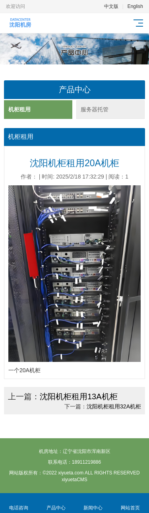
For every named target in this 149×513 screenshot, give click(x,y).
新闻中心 (93, 503)
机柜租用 (19, 109)
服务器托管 (94, 109)
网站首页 (130, 503)
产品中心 (56, 503)
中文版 (111, 6)
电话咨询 (18, 503)
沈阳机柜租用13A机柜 (79, 396)
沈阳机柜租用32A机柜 (114, 406)
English (135, 6)
